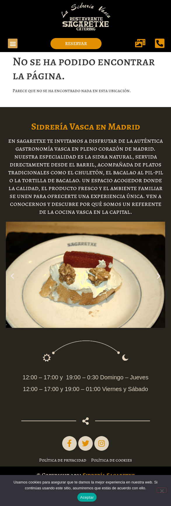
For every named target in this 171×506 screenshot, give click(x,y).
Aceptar (87, 497)
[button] (13, 43)
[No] (162, 490)
